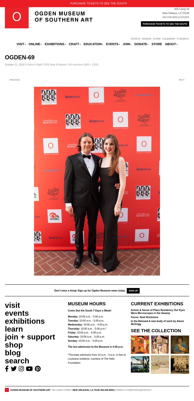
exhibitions (25, 321)
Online (35, 44)
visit (12, 305)
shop (14, 345)
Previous (13, 80)
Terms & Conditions (128, 390)
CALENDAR (168, 38)
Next (183, 80)
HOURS (184, 17)
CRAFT (75, 44)
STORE (157, 38)
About (171, 44)
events (17, 313)
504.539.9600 (170, 17)
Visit (21, 44)
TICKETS (135, 38)
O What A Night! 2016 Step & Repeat (45, 64)
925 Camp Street (62, 390)
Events (113, 44)
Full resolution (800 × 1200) (83, 64)
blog (13, 353)
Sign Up (133, 290)
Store (157, 44)
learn (14, 329)
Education (93, 44)
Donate (141, 44)
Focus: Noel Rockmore (144, 317)
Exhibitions (55, 44)
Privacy (147, 390)
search (17, 361)
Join (127, 44)
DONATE (146, 38)
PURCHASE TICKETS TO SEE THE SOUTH (165, 24)
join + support (30, 337)
